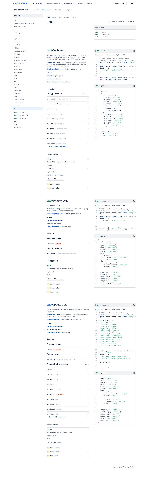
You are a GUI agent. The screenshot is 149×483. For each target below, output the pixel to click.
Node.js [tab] (107, 55)
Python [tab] (118, 55)
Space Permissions (19, 100)
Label (15, 78)
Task (15, 109)
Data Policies (18, 69)
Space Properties (19, 103)
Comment (17, 54)
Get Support (115, 3)
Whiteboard (17, 127)
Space (16, 96)
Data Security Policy (53, 69)
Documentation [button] (54, 3)
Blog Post (17, 45)
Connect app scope (53, 82)
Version (16, 124)
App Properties (18, 39)
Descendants (18, 72)
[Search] (123, 3)
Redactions (17, 90)
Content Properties (20, 60)
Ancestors (17, 42)
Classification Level (20, 51)
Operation (17, 84)
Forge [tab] (97, 55)
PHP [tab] (123, 55)
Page (15, 87)
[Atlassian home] (20, 3)
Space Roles (17, 106)
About (15, 20)
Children (16, 48)
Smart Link (17, 93)
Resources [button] (69, 3)
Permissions (52, 62)
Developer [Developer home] (37, 3)
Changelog (69, 10)
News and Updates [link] (85, 3)
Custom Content (19, 63)
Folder (16, 75)
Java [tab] (113, 55)
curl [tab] (102, 55)
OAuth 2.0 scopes (52, 76)
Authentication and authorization (24, 23)
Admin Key (17, 33)
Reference (46, 10)
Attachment (17, 36)
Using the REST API (20, 26)
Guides (35, 10)
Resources (57, 10)
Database (17, 66)
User (15, 121)
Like (15, 81)
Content (16, 57)
